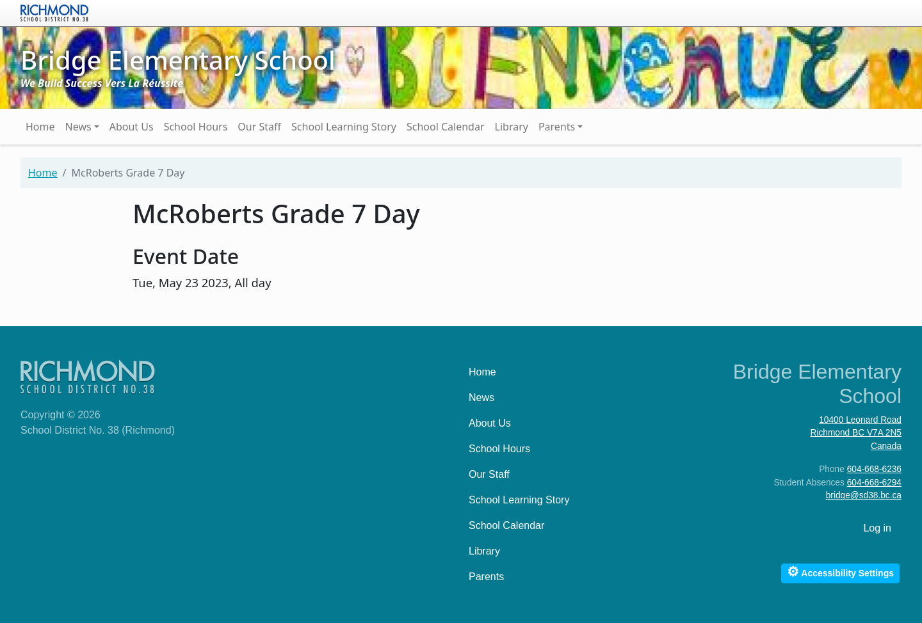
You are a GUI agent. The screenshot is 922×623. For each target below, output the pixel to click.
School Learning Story (343, 127)
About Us (131, 127)
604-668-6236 (874, 469)
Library (511, 127)
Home (40, 127)
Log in (877, 528)
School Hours (196, 127)
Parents (556, 127)
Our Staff (259, 127)
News (78, 127)
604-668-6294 (874, 482)
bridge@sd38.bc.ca (864, 495)
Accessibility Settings (840, 571)
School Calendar (446, 127)
